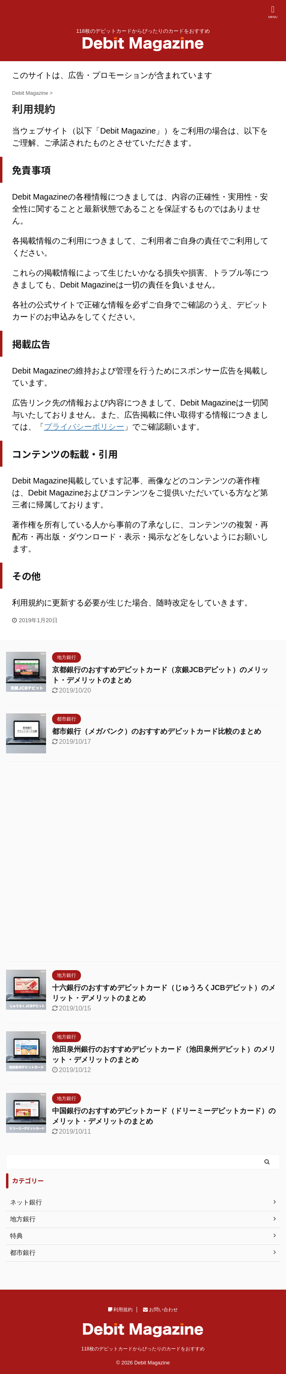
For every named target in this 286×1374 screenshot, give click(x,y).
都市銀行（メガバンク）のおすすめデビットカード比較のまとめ (156, 731)
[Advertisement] (143, 863)
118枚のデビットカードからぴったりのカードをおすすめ (143, 1349)
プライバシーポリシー (84, 426)
